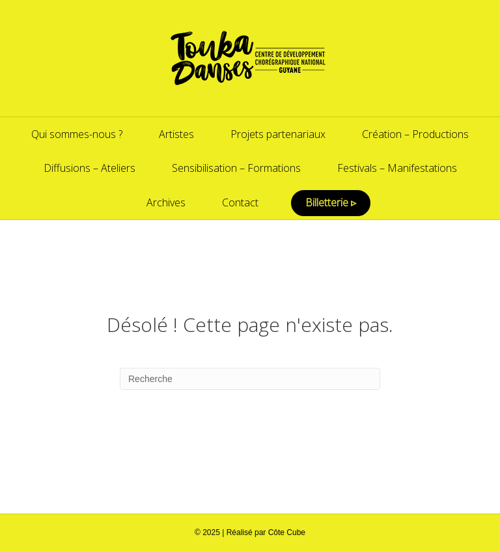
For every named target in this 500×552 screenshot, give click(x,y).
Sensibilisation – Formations (236, 168)
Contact (240, 202)
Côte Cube (286, 532)
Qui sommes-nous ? (76, 134)
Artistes (176, 134)
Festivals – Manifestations (397, 168)
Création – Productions (415, 134)
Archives (166, 202)
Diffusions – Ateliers (89, 168)
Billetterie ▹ (330, 202)
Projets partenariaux (278, 134)
